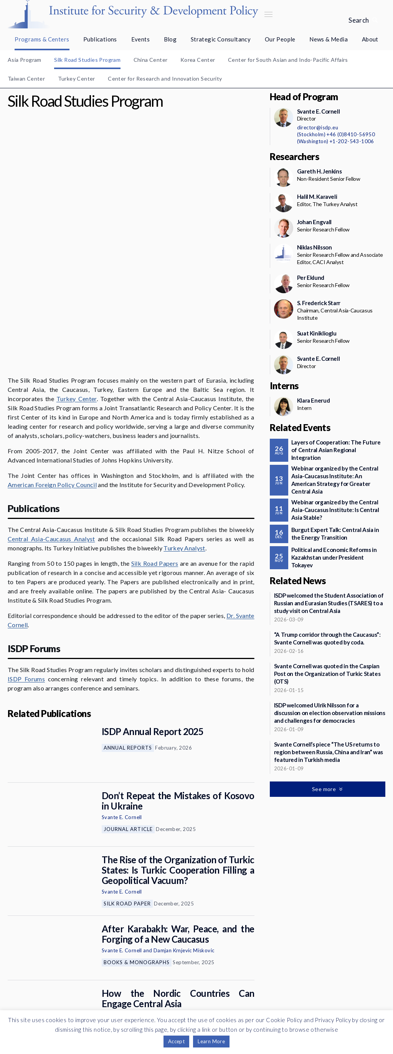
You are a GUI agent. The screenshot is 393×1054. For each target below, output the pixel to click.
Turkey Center (76, 78)
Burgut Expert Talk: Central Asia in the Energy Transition (335, 533)
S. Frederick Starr (318, 302)
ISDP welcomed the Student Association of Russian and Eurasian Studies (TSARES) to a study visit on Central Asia (329, 603)
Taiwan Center (26, 78)
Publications (100, 39)
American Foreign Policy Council (52, 377)
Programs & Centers (42, 39)
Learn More (211, 1041)
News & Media (328, 39)
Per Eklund (310, 277)
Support (92, 992)
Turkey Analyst (184, 440)
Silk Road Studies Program (87, 59)
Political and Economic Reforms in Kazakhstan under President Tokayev (334, 557)
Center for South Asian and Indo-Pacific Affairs (288, 59)
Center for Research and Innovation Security (165, 78)
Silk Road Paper (127, 796)
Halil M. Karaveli (317, 196)
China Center (151, 59)
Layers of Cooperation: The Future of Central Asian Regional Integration (336, 450)
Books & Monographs (137, 855)
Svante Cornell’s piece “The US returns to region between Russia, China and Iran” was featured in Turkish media (328, 752)
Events (140, 39)
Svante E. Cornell (122, 710)
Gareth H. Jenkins (319, 171)
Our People (280, 39)
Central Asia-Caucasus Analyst (51, 431)
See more (128, 952)
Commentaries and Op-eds (143, 919)
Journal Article (128, 722)
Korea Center (197, 59)
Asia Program (24, 59)
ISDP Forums (26, 571)
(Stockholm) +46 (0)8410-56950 (336, 134)
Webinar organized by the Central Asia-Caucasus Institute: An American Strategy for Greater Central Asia (334, 480)
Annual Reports (128, 640)
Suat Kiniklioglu (317, 333)
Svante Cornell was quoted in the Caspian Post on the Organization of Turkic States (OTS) (327, 673)
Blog (170, 39)
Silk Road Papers (154, 455)
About (370, 39)
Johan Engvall (118, 907)
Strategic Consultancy (221, 39)
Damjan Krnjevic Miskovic (184, 843)
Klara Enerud (313, 400)
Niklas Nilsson (314, 247)
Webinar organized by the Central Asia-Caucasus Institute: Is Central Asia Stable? (335, 510)
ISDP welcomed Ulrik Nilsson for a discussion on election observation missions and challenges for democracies (329, 713)
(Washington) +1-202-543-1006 (335, 141)
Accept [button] (176, 1041)
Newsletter (92, 974)
